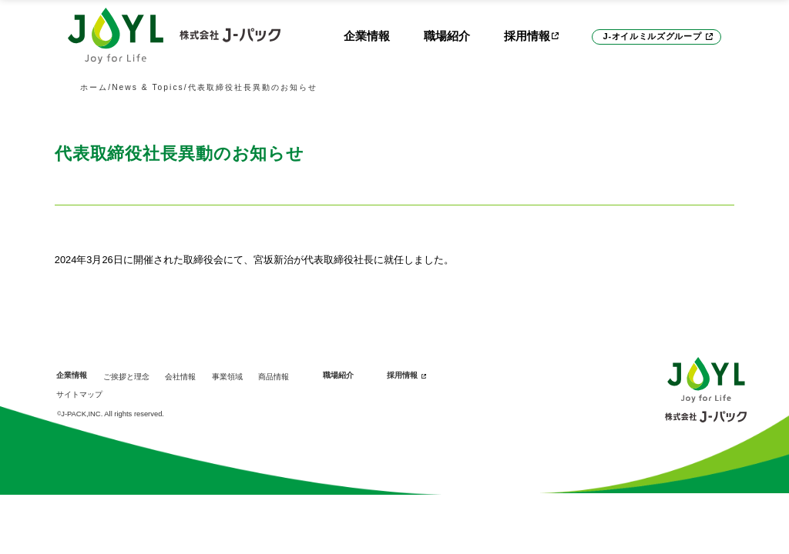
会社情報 (180, 376)
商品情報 (273, 376)
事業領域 (227, 376)
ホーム (94, 87)
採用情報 (402, 375)
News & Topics (148, 87)
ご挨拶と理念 (126, 376)
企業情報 (367, 36)
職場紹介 (447, 36)
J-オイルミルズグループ (652, 36)
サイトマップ (79, 394)
